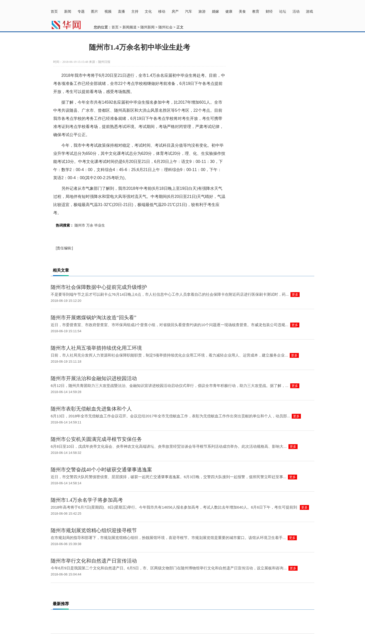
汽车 (188, 11)
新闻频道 (129, 27)
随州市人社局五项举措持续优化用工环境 (96, 348)
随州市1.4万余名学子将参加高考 (87, 500)
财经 (269, 11)
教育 (255, 11)
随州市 (80, 225)
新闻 (67, 11)
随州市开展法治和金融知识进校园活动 (94, 378)
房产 (175, 11)
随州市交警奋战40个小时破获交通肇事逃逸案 (101, 469)
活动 (296, 11)
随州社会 (165, 27)
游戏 (309, 11)
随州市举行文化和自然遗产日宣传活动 (94, 561)
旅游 (202, 11)
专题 (81, 11)
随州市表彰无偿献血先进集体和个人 (91, 409)
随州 (118, 110)
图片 (94, 11)
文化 (148, 11)
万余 (89, 225)
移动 (161, 11)
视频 (108, 11)
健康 (228, 11)
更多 (295, 294)
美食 (242, 11)
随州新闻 (147, 27)
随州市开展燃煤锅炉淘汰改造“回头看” (93, 317)
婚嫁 (215, 11)
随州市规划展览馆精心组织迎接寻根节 (94, 530)
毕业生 (99, 225)
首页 (54, 11)
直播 (121, 11)
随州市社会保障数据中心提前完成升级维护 (99, 287)
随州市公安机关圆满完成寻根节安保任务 (96, 439)
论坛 (282, 11)
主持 (134, 11)
